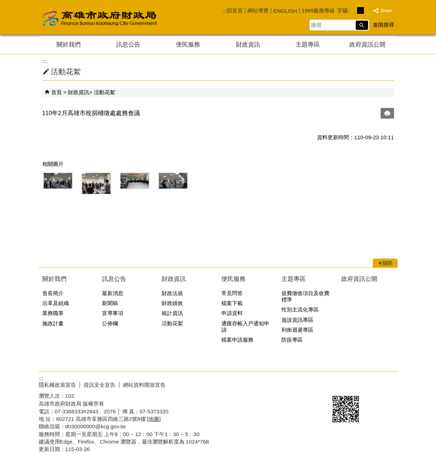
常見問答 (232, 293)
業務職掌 (53, 313)
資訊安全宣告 (99, 385)
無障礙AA (372, 383)
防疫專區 (292, 340)
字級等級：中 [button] (360, 10)
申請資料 (232, 313)
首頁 (56, 92)
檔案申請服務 (237, 340)
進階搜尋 (383, 25)
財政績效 (172, 303)
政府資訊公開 (367, 44)
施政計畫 (53, 323)
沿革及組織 (55, 303)
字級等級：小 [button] (353, 10)
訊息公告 (128, 44)
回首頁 (235, 10)
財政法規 (172, 293)
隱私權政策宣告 (57, 385)
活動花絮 (104, 92)
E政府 (336, 383)
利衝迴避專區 (297, 330)
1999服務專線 (318, 10)
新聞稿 (110, 303)
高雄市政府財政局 (127, 17)
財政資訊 (248, 44)
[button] (362, 25)
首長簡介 (53, 293)
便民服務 (188, 44)
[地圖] (154, 419)
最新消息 (112, 293)
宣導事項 (112, 313)
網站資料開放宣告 (144, 385)
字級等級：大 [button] (368, 10)
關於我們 (68, 44)
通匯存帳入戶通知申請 (245, 326)
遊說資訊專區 (297, 320)
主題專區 (308, 44)
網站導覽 (258, 10)
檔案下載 (232, 303)
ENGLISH (285, 11)
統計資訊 (172, 313)
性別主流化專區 (300, 309)
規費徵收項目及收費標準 (305, 296)
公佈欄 (110, 323)
